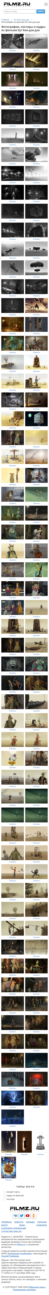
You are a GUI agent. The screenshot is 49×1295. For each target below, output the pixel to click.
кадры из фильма (15, 1195)
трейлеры (6, 1222)
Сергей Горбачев (10, 1256)
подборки (41, 1225)
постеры (11, 1199)
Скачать (12, 50)
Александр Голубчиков (20, 1253)
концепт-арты (13, 1192)
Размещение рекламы (24, 1290)
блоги (4, 1225)
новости (18, 1222)
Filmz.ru (21, 1244)
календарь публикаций (13, 1228)
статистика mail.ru (11, 1231)
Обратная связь (36, 1287)
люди (22, 1225)
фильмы (30, 1222)
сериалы (42, 1222)
